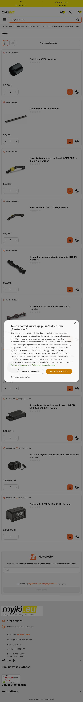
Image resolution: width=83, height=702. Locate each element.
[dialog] (41, 351)
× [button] (75, 323)
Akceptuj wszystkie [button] (58, 371)
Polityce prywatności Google (43, 365)
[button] (20, 377)
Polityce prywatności (19, 365)
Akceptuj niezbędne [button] (28, 371)
